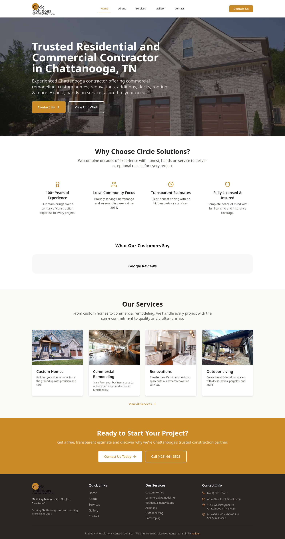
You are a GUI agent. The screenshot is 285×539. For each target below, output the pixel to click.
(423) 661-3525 (217, 488)
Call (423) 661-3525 (165, 451)
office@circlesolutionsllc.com (224, 494)
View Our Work (86, 107)
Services (141, 8)
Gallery (160, 8)
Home (104, 8)
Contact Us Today (120, 451)
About (122, 8)
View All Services (142, 399)
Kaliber (196, 528)
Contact (179, 8)
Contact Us (241, 9)
